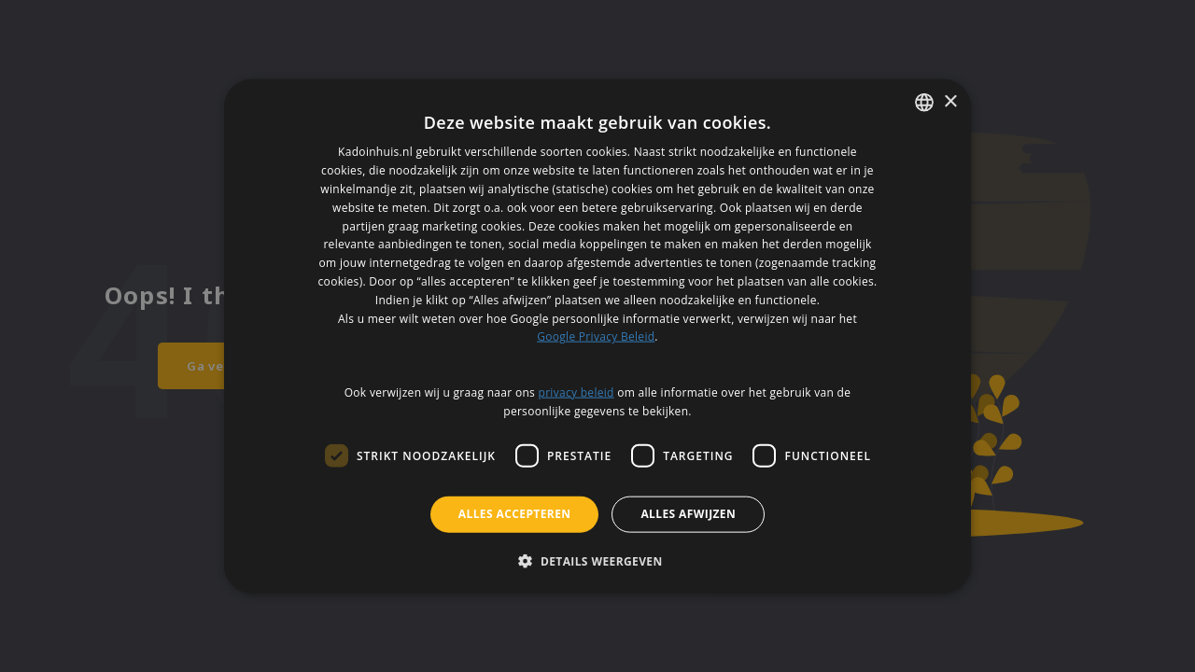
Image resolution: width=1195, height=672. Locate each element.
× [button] (950, 101)
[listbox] (924, 102)
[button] (597, 560)
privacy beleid (576, 391)
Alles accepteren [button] (514, 514)
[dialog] (597, 336)
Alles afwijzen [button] (688, 514)
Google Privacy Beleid (595, 336)
